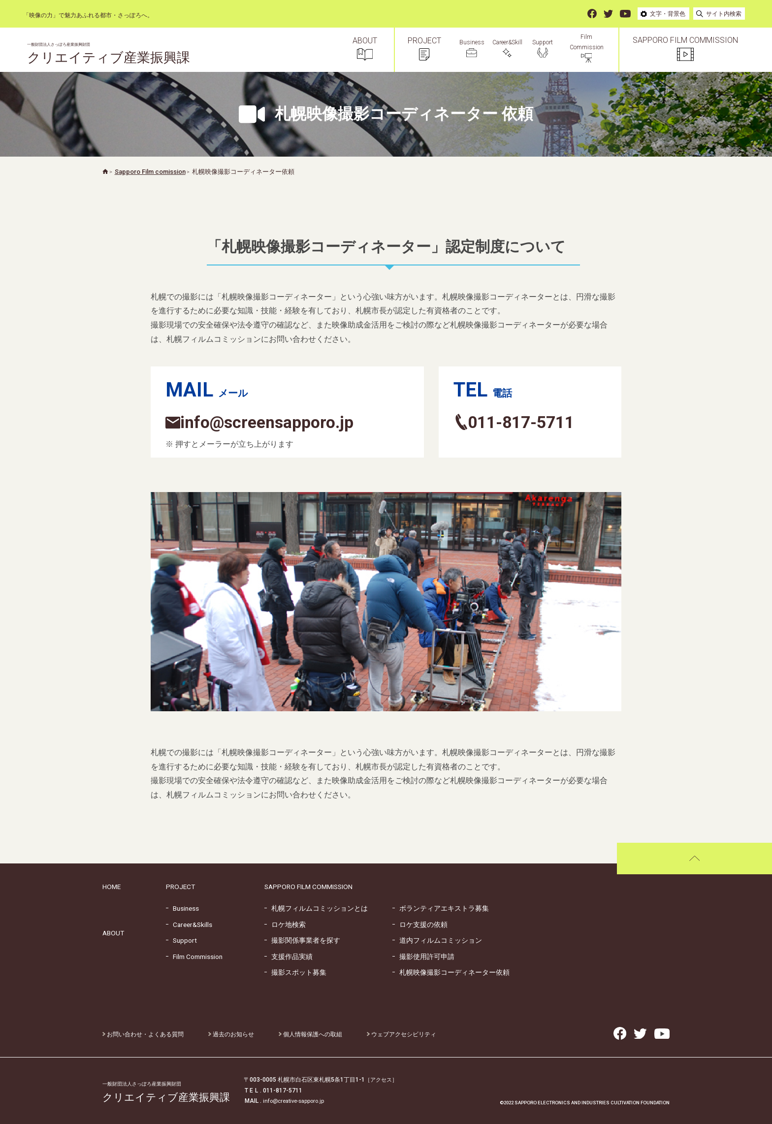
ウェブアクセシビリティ (401, 1034)
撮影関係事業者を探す (302, 940)
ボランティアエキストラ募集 (440, 908)
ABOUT (113, 933)
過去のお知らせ (231, 1034)
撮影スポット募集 (295, 972)
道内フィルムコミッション (437, 940)
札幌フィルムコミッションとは (316, 908)
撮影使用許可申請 (423, 956)
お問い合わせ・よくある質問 (143, 1034)
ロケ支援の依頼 (420, 924)
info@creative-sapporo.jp (296, 1100)
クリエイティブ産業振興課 (114, 54)
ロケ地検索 (285, 924)
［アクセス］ (382, 1079)
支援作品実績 (288, 956)
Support (181, 940)
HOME (111, 887)
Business (182, 908)
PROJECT (180, 887)
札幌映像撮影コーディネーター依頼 (451, 972)
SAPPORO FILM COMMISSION (308, 887)
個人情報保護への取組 (310, 1034)
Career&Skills (189, 924)
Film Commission (194, 956)
